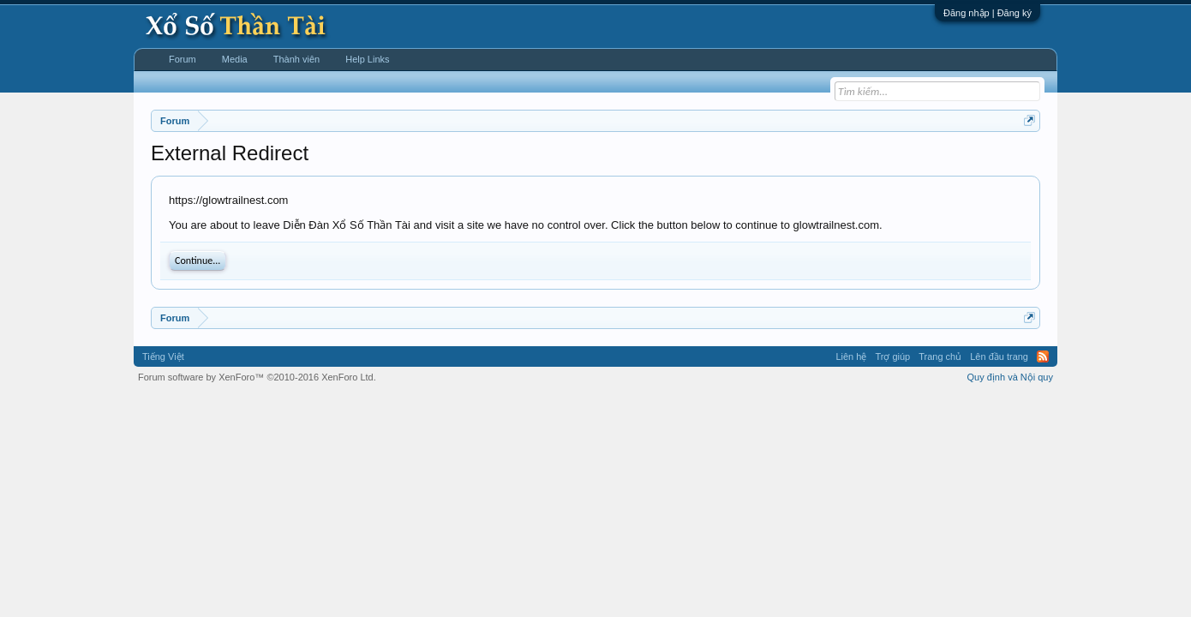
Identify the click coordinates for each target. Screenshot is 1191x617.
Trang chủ (940, 356)
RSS (1043, 356)
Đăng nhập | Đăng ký (987, 13)
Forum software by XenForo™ (257, 377)
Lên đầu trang (999, 356)
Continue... (197, 261)
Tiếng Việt (163, 356)
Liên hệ (850, 356)
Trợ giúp (892, 356)
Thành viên (296, 59)
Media (235, 59)
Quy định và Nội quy (1010, 377)
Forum (182, 59)
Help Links (367, 59)
